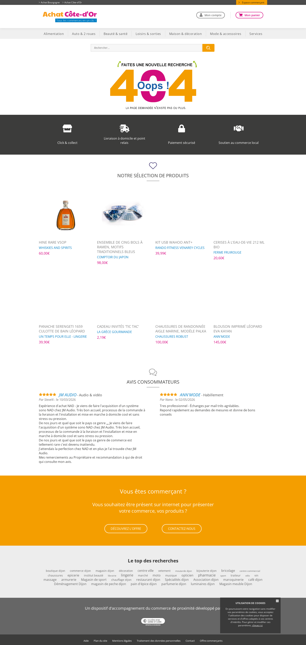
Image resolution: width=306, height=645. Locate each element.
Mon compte (213, 15)
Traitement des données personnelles (159, 639)
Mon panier (252, 15)
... (107, 423)
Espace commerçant (253, 2)
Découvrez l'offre (126, 528)
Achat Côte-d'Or (73, 2)
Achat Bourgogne (50, 2)
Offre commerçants (211, 639)
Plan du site (100, 639)
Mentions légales (122, 639)
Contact (190, 639)
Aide (86, 639)
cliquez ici (257, 625)
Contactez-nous (181, 528)
